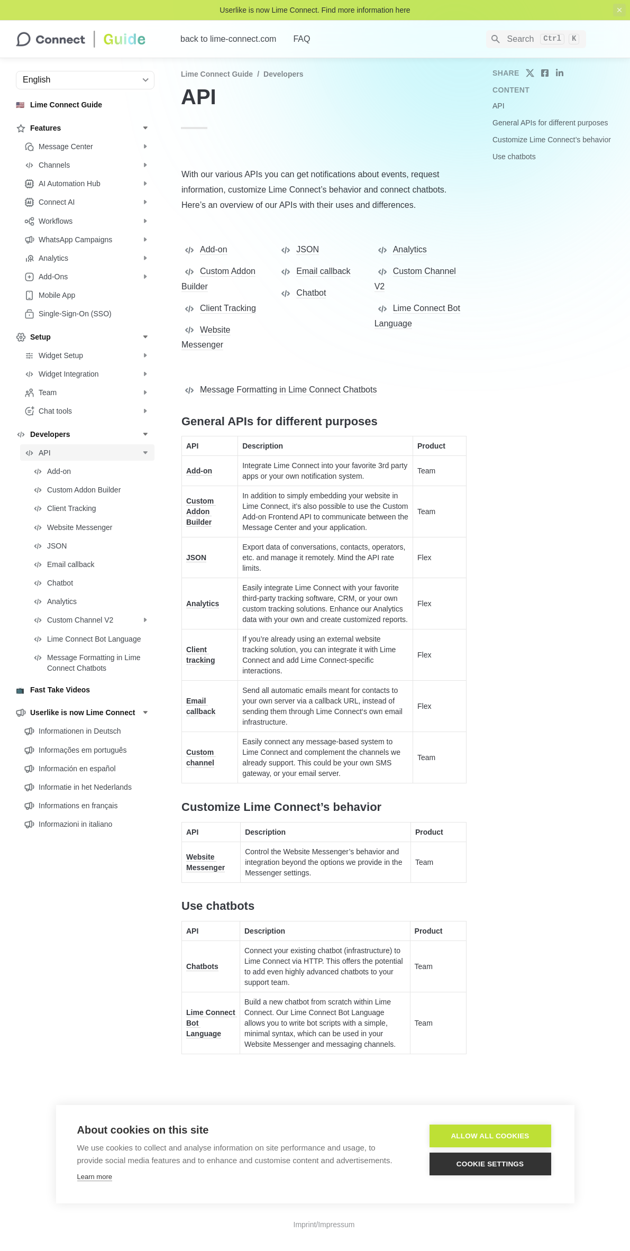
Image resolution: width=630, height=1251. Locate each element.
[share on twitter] (530, 73)
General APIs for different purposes (550, 122)
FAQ (301, 38)
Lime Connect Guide (217, 74)
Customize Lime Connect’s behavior (551, 139)
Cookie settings (490, 1164)
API (498, 106)
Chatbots (202, 966)
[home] (89, 39)
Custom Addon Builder (201, 511)
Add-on (199, 471)
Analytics (202, 603)
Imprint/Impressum (324, 1224)
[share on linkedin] (559, 73)
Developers (283, 74)
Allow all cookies (490, 1136)
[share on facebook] (545, 73)
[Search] (536, 39)
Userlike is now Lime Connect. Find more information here (315, 10)
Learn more (94, 1177)
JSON (196, 557)
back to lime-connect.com (228, 38)
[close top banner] (619, 10)
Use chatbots (514, 156)
